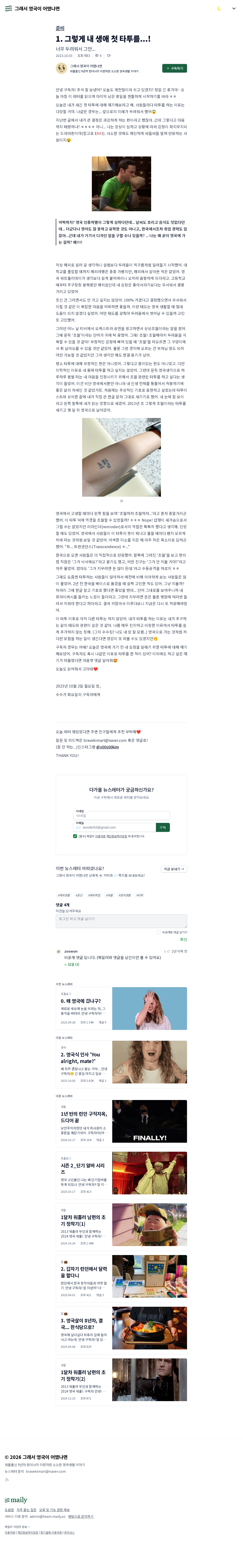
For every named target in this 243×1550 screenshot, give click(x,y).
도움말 (9, 1509)
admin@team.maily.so (47, 1516)
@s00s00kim (107, 747)
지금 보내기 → (174, 869)
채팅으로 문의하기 (80, 1516)
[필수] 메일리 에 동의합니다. (112, 836)
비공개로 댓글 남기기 (174, 932)
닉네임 (80, 811)
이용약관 (100, 836)
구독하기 (174, 68)
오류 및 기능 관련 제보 (54, 1509)
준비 (60, 27)
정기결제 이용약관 (51, 1532)
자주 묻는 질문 (27, 1509)
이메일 (80, 823)
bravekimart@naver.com (46, 1471)
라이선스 (69, 1532)
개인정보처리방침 (116, 836)
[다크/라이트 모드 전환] (219, 8)
